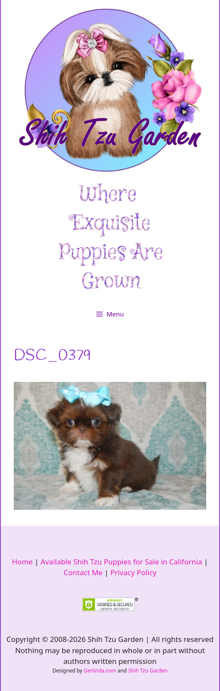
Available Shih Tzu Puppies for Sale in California (121, 562)
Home (22, 562)
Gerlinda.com (100, 670)
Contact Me (83, 572)
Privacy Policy (133, 572)
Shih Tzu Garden (148, 670)
